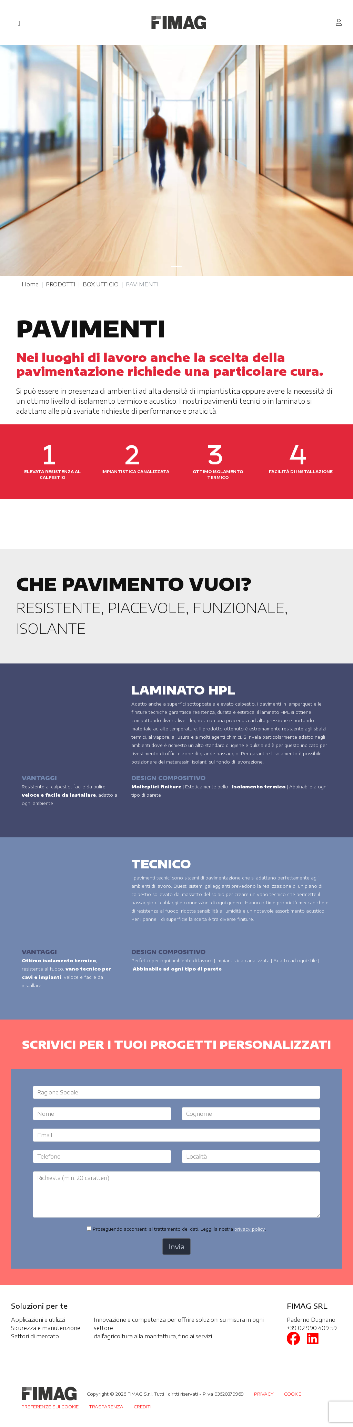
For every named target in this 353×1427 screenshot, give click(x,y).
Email (44, 1135)
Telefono (49, 1156)
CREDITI (142, 1406)
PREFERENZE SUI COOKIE (50, 1406)
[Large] (176, 1092)
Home (30, 284)
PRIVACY (264, 1394)
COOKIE (292, 1394)
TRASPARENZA (106, 1406)
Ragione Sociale (57, 1092)
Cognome (199, 1113)
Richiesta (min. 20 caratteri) (73, 1177)
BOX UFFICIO (101, 284)
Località (196, 1156)
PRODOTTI (60, 284)
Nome (45, 1113)
